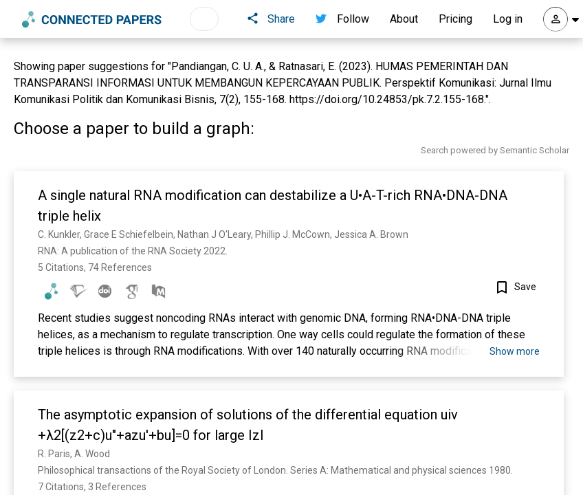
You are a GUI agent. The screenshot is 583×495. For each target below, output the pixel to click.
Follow (342, 18)
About (404, 18)
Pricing (455, 18)
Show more (515, 351)
